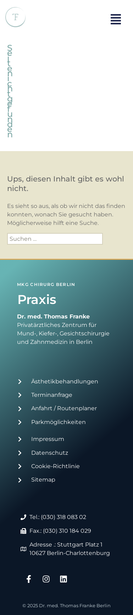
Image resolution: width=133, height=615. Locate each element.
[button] (116, 20)
